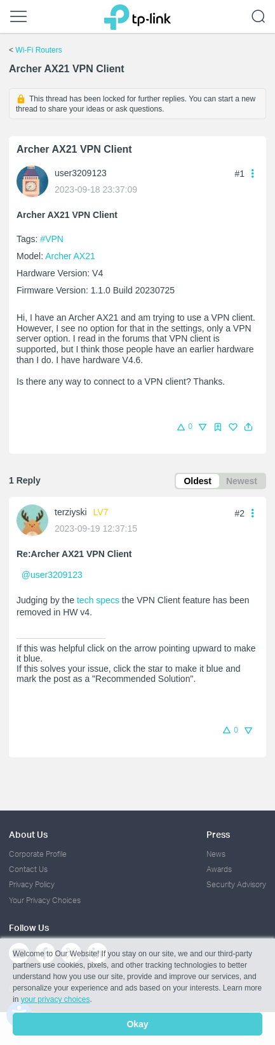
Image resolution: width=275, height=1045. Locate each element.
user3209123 (81, 173)
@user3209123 (52, 575)
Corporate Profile (38, 854)
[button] (248, 427)
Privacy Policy (32, 884)
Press (218, 834)
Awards (219, 869)
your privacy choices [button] (55, 999)
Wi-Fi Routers (38, 50)
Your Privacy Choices (45, 900)
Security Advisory (236, 884)
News (215, 854)
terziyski (71, 512)
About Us (28, 834)
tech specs (98, 600)
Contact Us (28, 869)
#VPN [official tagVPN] (52, 239)
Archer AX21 (70, 256)
